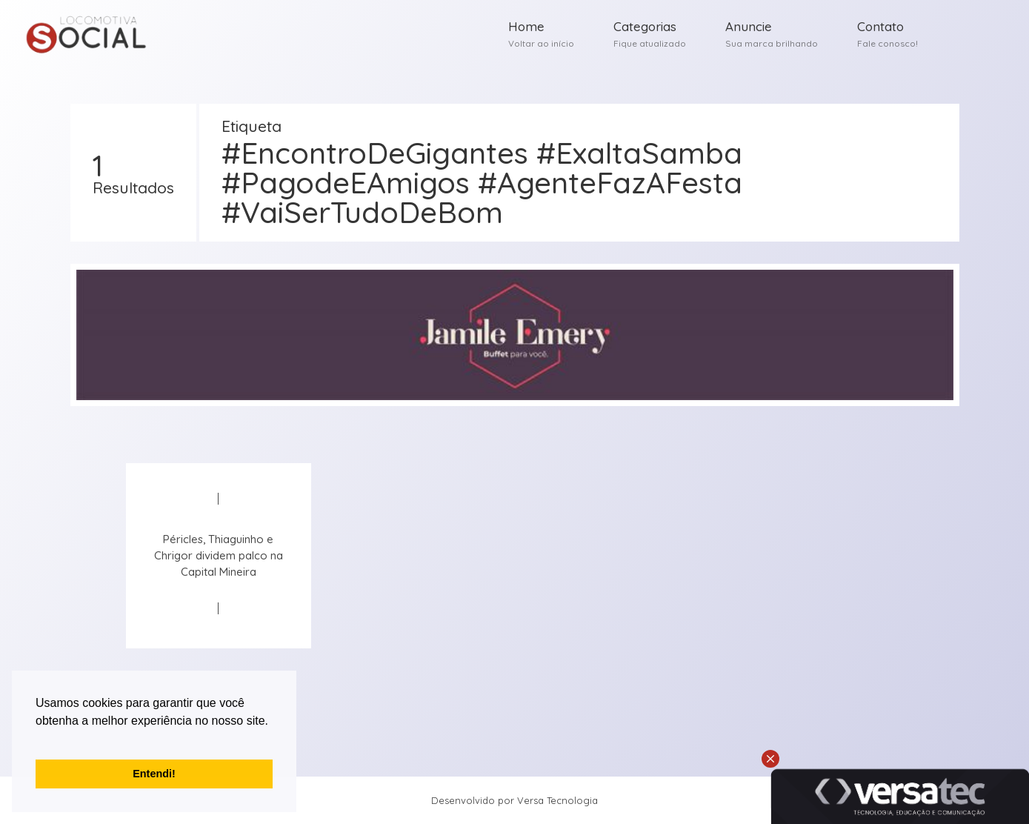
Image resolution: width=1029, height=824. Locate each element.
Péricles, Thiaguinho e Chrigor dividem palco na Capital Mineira (218, 555)
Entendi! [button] (154, 774)
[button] (38, 739)
